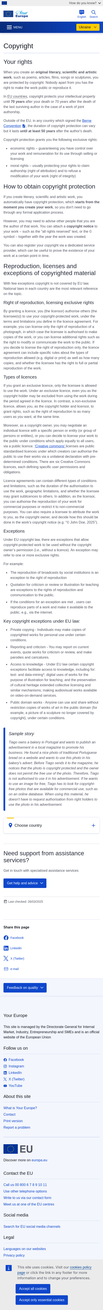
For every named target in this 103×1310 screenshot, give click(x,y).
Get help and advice (25, 883)
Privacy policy (14, 1255)
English (81, 14)
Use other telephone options (25, 1191)
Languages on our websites (24, 1249)
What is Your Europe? (20, 1108)
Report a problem (16, 1127)
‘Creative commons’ (50, 446)
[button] (51, 825)
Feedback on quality (25, 988)
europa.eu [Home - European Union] (39, 1160)
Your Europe (15, 1015)
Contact (9, 1114)
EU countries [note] (17, 96)
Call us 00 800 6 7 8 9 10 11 (25, 1185)
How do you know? (85, 3)
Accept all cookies (33, 1289)
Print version (13, 1121)
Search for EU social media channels (31, 1226)
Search (94, 14)
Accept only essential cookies (41, 1300)
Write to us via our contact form (27, 1198)
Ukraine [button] (88, 27)
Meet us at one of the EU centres (28, 1204)
